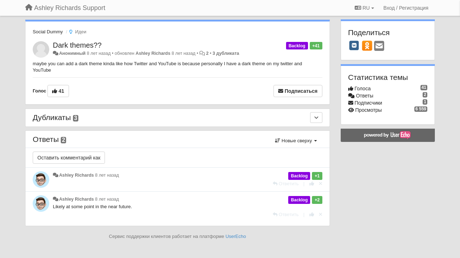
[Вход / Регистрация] (406, 8)
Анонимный (72, 53)
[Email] (379, 46)
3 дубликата (225, 53)
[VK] (354, 45)
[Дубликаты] (316, 117)
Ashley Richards (152, 53)
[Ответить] (286, 183)
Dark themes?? (77, 45)
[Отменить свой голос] (320, 183)
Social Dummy (48, 31)
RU (364, 8)
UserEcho (235, 236)
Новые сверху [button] (296, 140)
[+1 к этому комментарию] (311, 183)
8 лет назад (107, 175)
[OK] (367, 45)
